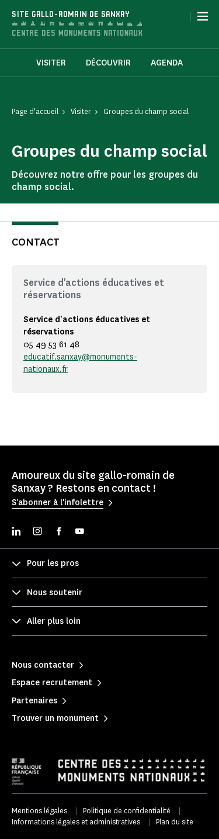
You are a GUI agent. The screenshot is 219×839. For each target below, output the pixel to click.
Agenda (167, 62)
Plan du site (174, 822)
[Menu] (202, 16)
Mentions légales (39, 811)
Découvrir (108, 62)
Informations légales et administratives (76, 822)
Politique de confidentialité (127, 811)
